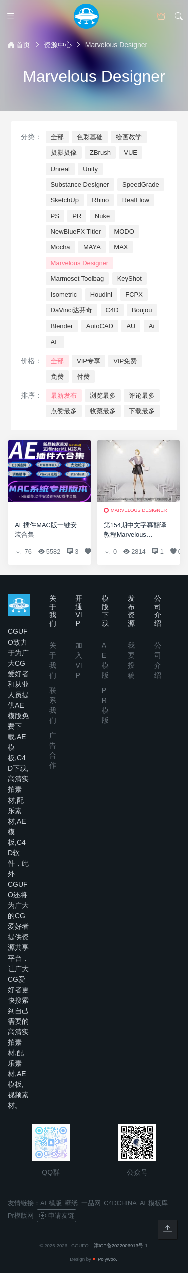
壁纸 (71, 1203)
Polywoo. (107, 1259)
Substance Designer (80, 184)
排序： (31, 395)
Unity (90, 169)
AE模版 (51, 1203)
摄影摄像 (64, 152)
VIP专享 (88, 361)
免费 (57, 376)
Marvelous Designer (80, 263)
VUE (130, 152)
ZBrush (100, 152)
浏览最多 (103, 395)
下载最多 (142, 411)
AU (130, 326)
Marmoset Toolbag (77, 278)
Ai (152, 326)
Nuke (102, 216)
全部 (57, 137)
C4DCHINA (120, 1203)
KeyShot (129, 278)
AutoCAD (99, 326)
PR (76, 216)
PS (55, 216)
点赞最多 (64, 411)
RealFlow (135, 200)
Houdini (101, 294)
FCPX (134, 294)
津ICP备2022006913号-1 (121, 1245)
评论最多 (142, 395)
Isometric (64, 294)
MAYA (92, 247)
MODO (124, 231)
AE (55, 342)
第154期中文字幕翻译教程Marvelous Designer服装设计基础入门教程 (136, 530)
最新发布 (64, 395)
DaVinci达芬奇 (72, 310)
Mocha (60, 247)
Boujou (142, 310)
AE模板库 (154, 1203)
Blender (62, 326)
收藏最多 (103, 411)
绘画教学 (129, 137)
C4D (112, 310)
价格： (31, 361)
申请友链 (56, 1216)
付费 (83, 376)
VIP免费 (125, 361)
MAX (121, 247)
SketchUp (65, 200)
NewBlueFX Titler (76, 231)
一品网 (91, 1203)
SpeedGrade (140, 184)
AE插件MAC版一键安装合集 (46, 529)
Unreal (60, 169)
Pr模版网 (21, 1215)
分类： (31, 137)
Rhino (100, 200)
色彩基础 (90, 137)
